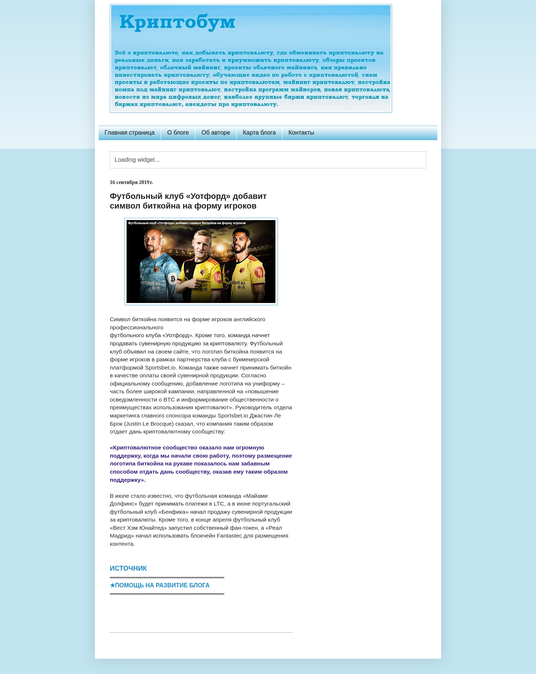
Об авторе (215, 132)
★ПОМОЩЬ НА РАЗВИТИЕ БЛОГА (160, 585)
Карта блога (259, 132)
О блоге (178, 132)
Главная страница (129, 132)
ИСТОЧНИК (128, 568)
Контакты (301, 132)
